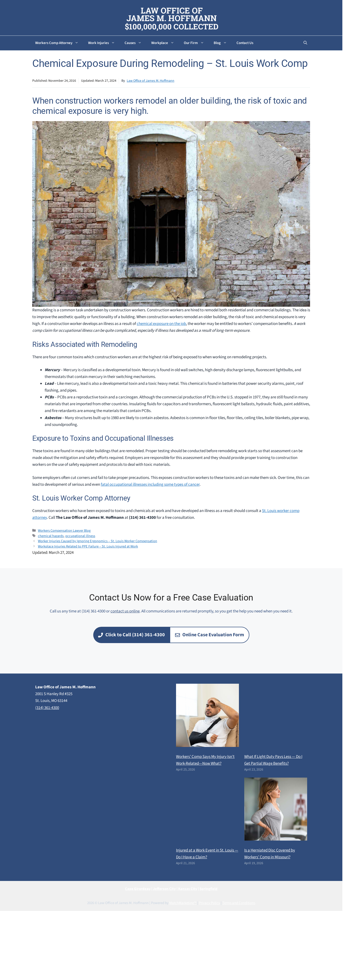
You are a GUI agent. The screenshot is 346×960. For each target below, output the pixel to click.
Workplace (165, 43)
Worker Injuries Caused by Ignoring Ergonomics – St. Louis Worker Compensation (97, 541)
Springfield (209, 888)
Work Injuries (104, 43)
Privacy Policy (209, 903)
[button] (305, 43)
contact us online (125, 611)
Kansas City (187, 888)
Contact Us (244, 42)
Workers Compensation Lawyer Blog (64, 530)
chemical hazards (51, 535)
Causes (135, 43)
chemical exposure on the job (161, 324)
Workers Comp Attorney (59, 43)
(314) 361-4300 (47, 708)
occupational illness (80, 535)
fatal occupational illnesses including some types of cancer (150, 484)
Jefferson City (164, 888)
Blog (223, 43)
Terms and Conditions (238, 903)
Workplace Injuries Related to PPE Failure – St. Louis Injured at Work (88, 546)
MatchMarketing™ (182, 903)
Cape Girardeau (138, 888)
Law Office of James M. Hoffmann (150, 80)
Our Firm (196, 43)
